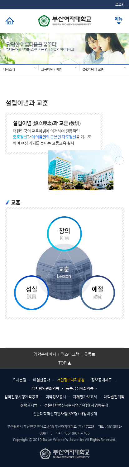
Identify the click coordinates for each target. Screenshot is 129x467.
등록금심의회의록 (79, 388)
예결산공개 (41, 380)
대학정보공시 (55, 397)
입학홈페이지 (45, 354)
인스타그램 (70, 354)
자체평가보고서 (85, 397)
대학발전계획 (114, 397)
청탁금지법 (28, 405)
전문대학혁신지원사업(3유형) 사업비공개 (65, 414)
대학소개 (9, 69)
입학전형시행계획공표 (21, 397)
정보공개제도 (101, 380)
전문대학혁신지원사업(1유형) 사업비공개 (76, 405)
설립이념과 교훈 (93, 69)
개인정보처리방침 (70, 380)
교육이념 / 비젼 (51, 69)
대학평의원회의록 (45, 388)
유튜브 (89, 354)
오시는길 (19, 380)
